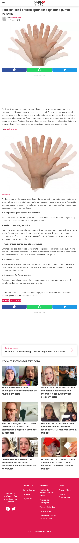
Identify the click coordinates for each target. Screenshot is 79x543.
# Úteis (5, 300)
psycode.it (27, 498)
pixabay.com (6, 195)
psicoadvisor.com (10, 129)
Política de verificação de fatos (46, 493)
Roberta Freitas (15, 18)
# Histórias (16, 300)
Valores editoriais (47, 507)
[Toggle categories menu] (3, 3)
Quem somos (29, 490)
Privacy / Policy (66, 490)
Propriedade (45, 511)
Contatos (27, 494)
